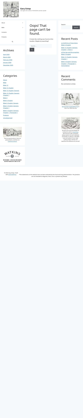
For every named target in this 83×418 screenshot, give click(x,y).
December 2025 (8, 65)
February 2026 (7, 60)
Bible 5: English (8, 100)
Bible (13, 27)
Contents (4, 32)
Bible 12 (5, 85)
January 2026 (7, 62)
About (13, 22)
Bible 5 (5, 98)
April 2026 (6, 54)
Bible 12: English (8, 88)
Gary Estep (25, 8)
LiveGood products (12, 141)
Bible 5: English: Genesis (10, 103)
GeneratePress (12, 174)
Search (63, 24)
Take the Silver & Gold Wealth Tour (70, 106)
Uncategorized (7, 118)
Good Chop (75, 132)
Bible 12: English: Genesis (11, 91)
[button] (12, 41)
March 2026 (7, 57)
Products (4, 37)
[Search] (32, 50)
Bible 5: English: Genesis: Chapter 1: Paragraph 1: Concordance (69, 64)
